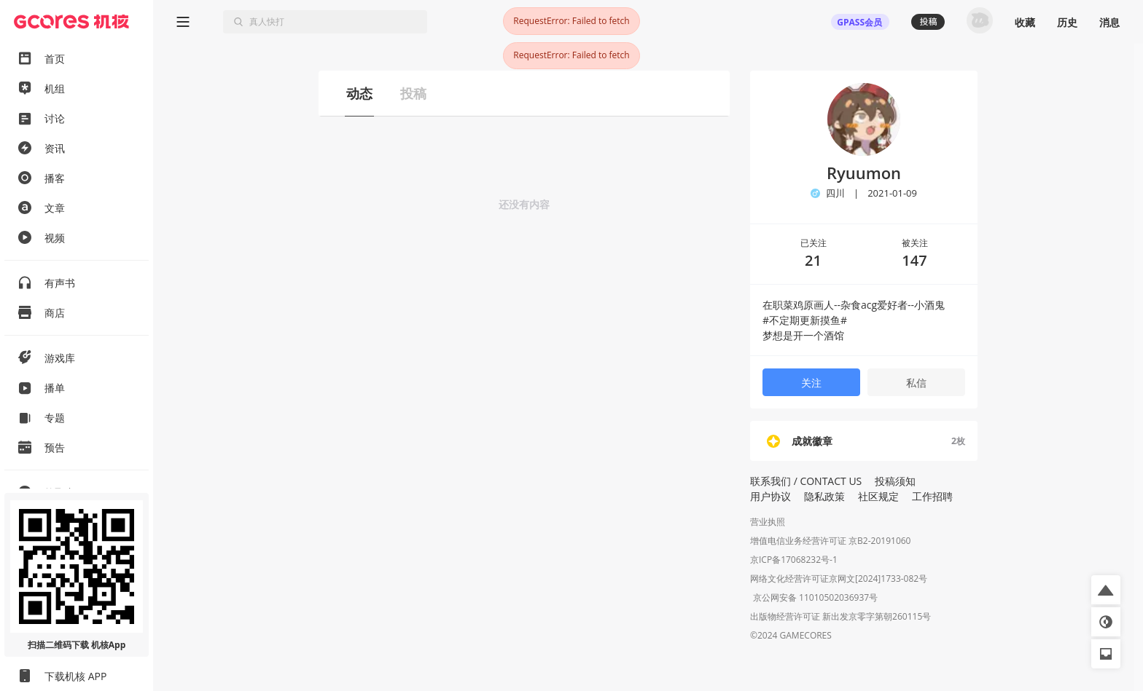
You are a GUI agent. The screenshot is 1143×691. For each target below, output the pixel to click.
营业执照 (767, 522)
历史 (1067, 22)
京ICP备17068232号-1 (794, 559)
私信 (916, 383)
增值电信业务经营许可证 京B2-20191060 (830, 540)
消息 (1109, 22)
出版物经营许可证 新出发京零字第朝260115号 (840, 618)
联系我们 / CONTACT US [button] (806, 481)
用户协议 (770, 496)
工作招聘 (932, 496)
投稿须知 (895, 481)
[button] (1105, 589)
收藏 (1025, 22)
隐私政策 (824, 496)
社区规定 (878, 496)
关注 (811, 383)
